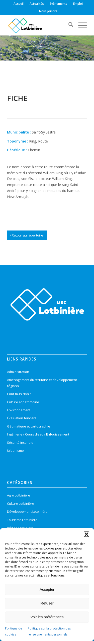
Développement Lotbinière (27, 511)
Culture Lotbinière (20, 503)
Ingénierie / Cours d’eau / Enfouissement (38, 434)
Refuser (47, 603)
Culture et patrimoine (23, 402)
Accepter (47, 589)
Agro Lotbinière (18, 495)
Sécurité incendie (20, 442)
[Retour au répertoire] (27, 235)
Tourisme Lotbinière (22, 520)
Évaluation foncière (22, 418)
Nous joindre (48, 11)
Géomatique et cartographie (28, 426)
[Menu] (80, 25)
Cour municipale (19, 394)
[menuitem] (18, 3)
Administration (18, 372)
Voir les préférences (47, 617)
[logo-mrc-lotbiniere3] (39, 25)
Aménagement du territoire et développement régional (42, 383)
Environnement (18, 410)
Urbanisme (15, 450)
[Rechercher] (68, 25)
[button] (86, 534)
